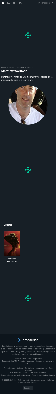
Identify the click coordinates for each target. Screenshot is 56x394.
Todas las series (20, 359)
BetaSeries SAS (15, 373)
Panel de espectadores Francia (43, 375)
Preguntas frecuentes (26, 361)
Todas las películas (35, 359)
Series (11, 67)
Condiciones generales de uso (36, 368)
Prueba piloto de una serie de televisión (15, 375)
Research (42, 373)
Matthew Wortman (25, 67)
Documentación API (9, 361)
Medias (25, 373)
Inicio (3, 67)
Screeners (34, 373)
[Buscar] (53, 3)
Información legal (9, 368)
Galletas (20, 368)
